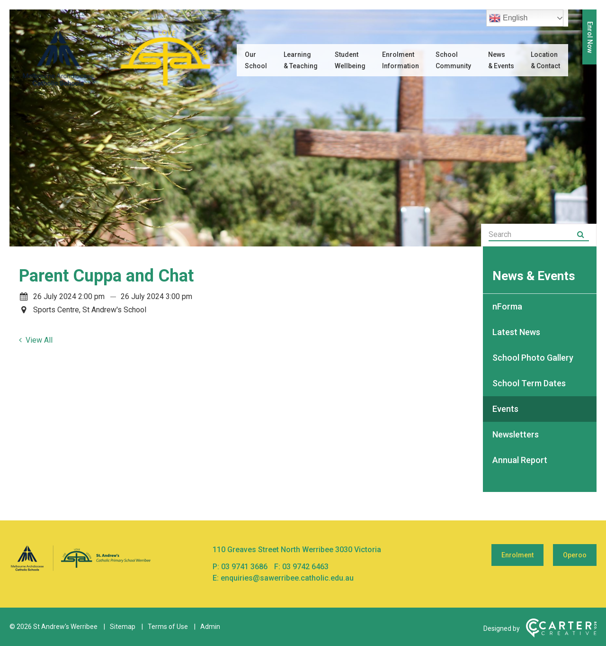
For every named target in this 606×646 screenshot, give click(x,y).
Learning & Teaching (301, 60)
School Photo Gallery (532, 358)
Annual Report (519, 460)
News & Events (501, 60)
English (508, 18)
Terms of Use (168, 626)
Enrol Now (590, 37)
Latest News (516, 332)
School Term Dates (529, 383)
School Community (453, 60)
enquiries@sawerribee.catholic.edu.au (287, 577)
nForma (507, 306)
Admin (210, 626)
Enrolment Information (400, 60)
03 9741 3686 (245, 566)
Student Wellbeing (350, 60)
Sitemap (122, 626)
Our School (256, 60)
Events (505, 409)
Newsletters (515, 434)
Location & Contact (545, 60)
